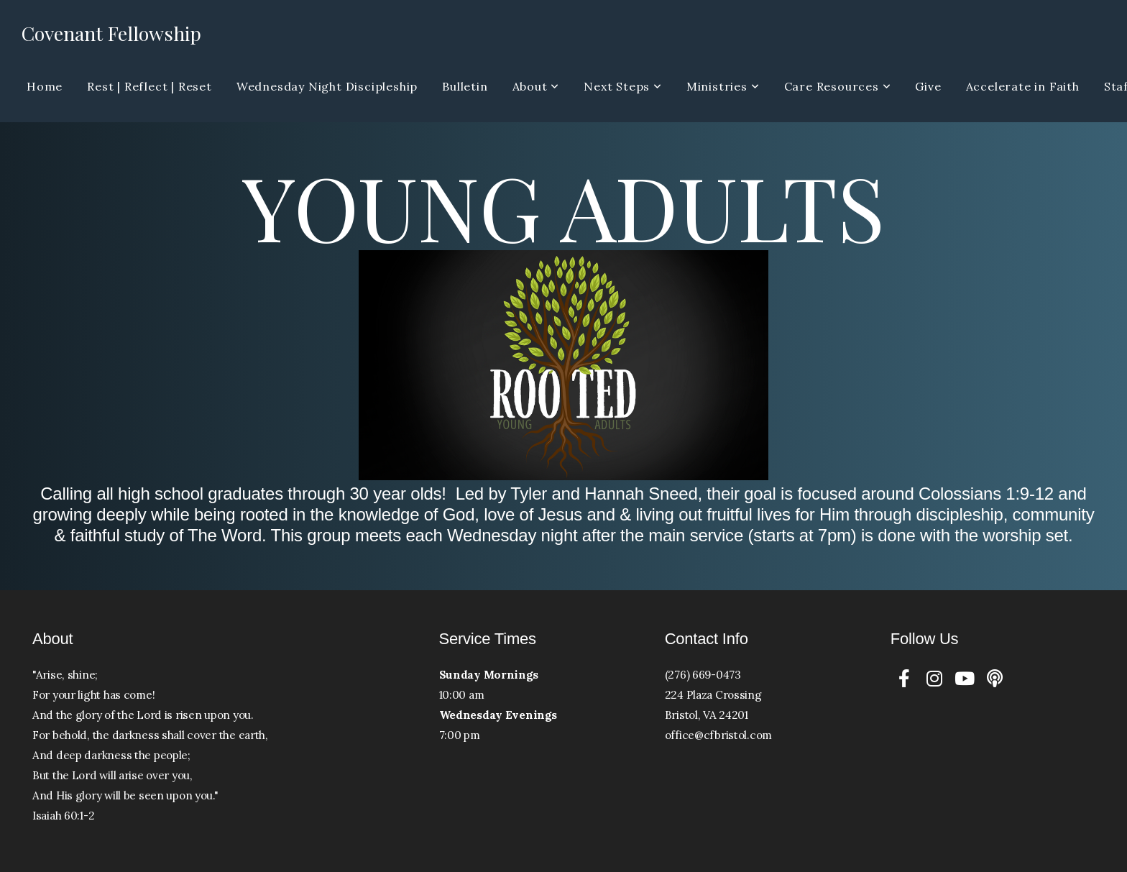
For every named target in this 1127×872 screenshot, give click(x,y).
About (536, 86)
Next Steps (623, 86)
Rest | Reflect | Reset (149, 86)
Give (928, 86)
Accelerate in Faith (1023, 86)
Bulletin (464, 86)
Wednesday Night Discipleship (327, 86)
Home (45, 86)
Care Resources (837, 86)
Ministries (723, 86)
